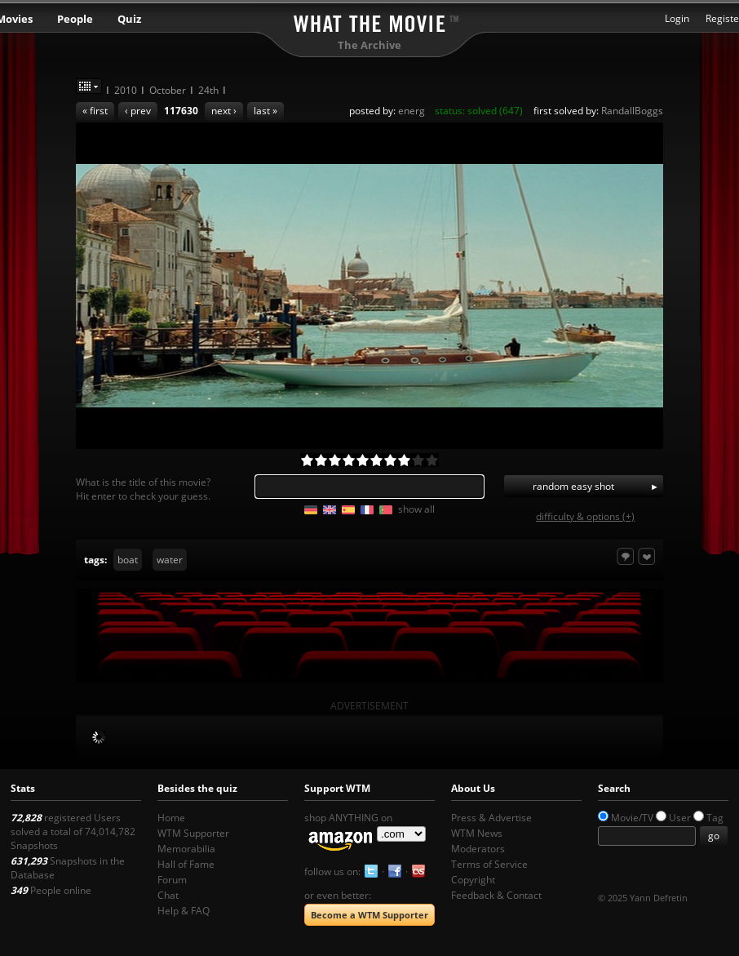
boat (127, 560)
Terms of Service (489, 864)
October (167, 90)
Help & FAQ (183, 911)
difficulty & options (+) (585, 516)
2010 (125, 90)
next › (224, 111)
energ (411, 111)
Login (677, 18)
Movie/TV (632, 818)
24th (208, 90)
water (170, 560)
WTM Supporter (193, 833)
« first (95, 111)
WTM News (476, 833)
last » (265, 111)
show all (416, 509)
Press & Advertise (491, 818)
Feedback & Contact (496, 895)
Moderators (478, 849)
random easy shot (573, 486)
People (75, 18)
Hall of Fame (186, 864)
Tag (715, 818)
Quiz (129, 18)
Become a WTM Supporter (369, 915)
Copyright (473, 880)
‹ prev (138, 111)
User (680, 818)
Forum (172, 880)
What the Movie (369, 21)
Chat (168, 895)
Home (171, 818)
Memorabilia (186, 849)
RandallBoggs (632, 111)
